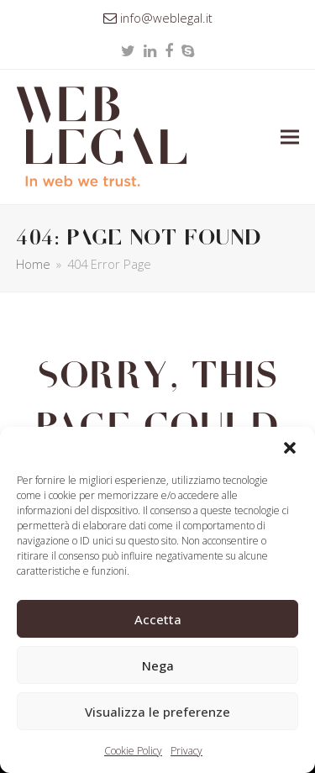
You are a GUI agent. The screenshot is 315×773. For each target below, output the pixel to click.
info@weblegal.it (166, 17)
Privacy (186, 751)
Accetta (157, 619)
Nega (158, 665)
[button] (289, 447)
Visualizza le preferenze (157, 711)
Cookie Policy (133, 751)
